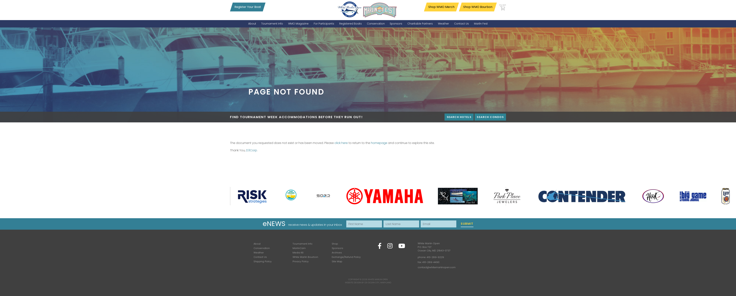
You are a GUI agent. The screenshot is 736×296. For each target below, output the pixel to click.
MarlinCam (299, 248)
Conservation (262, 248)
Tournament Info (302, 243)
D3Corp (251, 150)
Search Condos (490, 117)
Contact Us (260, 257)
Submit (467, 224)
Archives (337, 252)
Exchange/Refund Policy (346, 257)
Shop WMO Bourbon (477, 7)
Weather (259, 252)
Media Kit (298, 252)
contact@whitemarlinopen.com (437, 267)
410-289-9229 (435, 257)
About (257, 243)
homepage (379, 143)
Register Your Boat (247, 7)
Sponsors (337, 248)
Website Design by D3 (356, 282)
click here (341, 143)
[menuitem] (252, 23)
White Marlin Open (378, 279)
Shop (335, 243)
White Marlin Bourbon (305, 257)
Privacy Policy (301, 261)
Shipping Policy (263, 261)
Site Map (337, 261)
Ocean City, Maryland (379, 282)
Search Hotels (459, 117)
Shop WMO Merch (441, 7)
